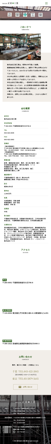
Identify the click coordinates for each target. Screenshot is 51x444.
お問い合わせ (25, 387)
